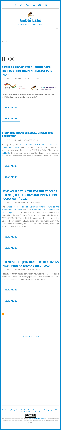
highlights (6, 153)
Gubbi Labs (30, 20)
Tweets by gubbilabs (30, 336)
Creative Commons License (36, 418)
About (4, 410)
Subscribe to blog (3, 314)
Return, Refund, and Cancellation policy (40, 410)
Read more (12, 108)
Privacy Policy (11, 410)
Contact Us (38, 412)
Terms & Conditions (21, 410)
